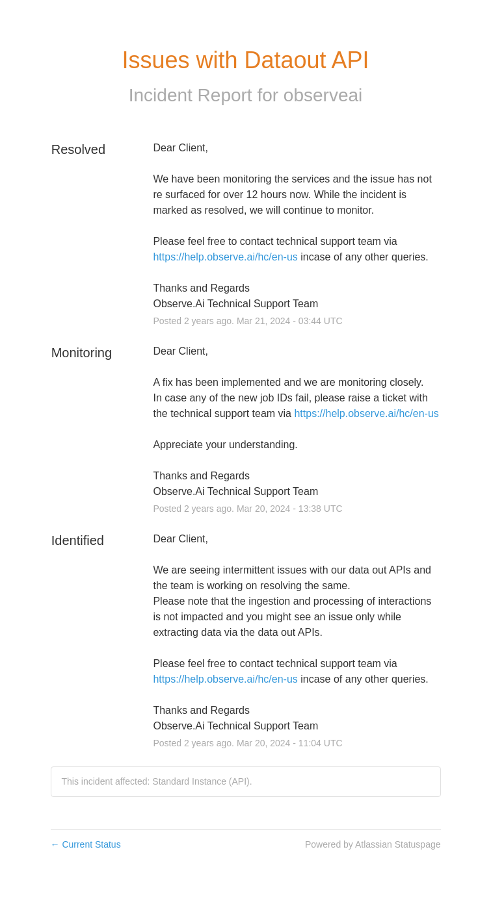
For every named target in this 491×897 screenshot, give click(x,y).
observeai (323, 95)
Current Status (86, 844)
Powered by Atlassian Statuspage (373, 844)
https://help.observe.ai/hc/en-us (225, 256)
